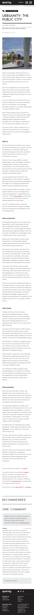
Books (20, 598)
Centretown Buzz (16, 481)
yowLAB (25, 468)
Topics (21, 2)
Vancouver (5, 600)
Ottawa (4, 607)
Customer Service (23, 604)
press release (18, 196)
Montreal (5, 606)
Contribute (21, 609)
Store (19, 601)
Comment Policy (24, 523)
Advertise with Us (23, 607)
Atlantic (5, 609)
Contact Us (21, 612)
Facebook (28, 487)
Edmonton (5, 611)
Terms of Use (22, 611)
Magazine (21, 596)
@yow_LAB (18, 487)
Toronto (5, 598)
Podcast (20, 600)
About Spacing (22, 606)
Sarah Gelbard (10, 25)
